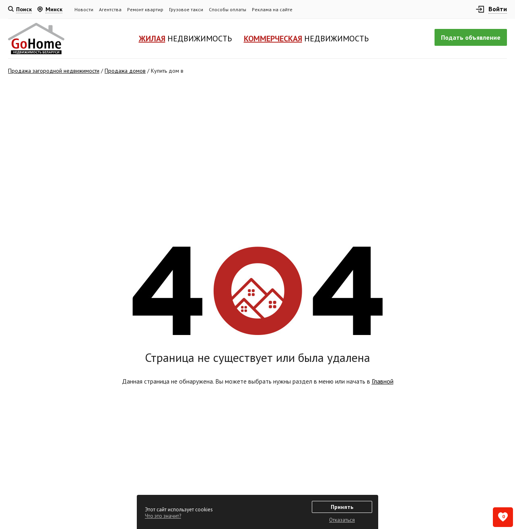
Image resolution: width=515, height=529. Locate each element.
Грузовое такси (186, 9)
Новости (83, 9)
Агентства (110, 9)
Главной (382, 381)
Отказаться (342, 520)
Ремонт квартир (145, 9)
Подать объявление (471, 37)
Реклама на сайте (272, 9)
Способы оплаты (227, 9)
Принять (342, 507)
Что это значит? (163, 516)
